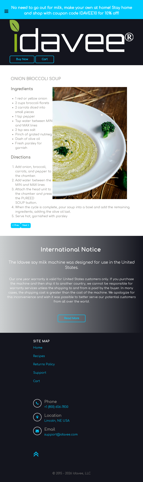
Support (39, 372)
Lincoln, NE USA (56, 420)
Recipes (39, 356)
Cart (45, 59)
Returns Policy (44, 364)
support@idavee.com (61, 434)
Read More (71, 318)
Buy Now (22, 59)
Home (37, 347)
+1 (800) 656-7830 (56, 407)
